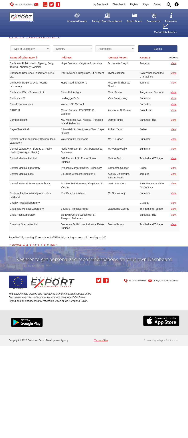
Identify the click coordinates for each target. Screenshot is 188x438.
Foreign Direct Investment (107, 21)
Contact (157, 4)
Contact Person (117, 57)
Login (146, 4)
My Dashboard (101, 4)
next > (54, 244)
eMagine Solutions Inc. (168, 340)
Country (145, 57)
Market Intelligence (165, 32)
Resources (171, 21)
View (173, 63)
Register (134, 4)
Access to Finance (77, 21)
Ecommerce (153, 21)
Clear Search (119, 4)
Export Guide (134, 21)
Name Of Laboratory (22, 57)
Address (67, 57)
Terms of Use (101, 340)
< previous (15, 244)
